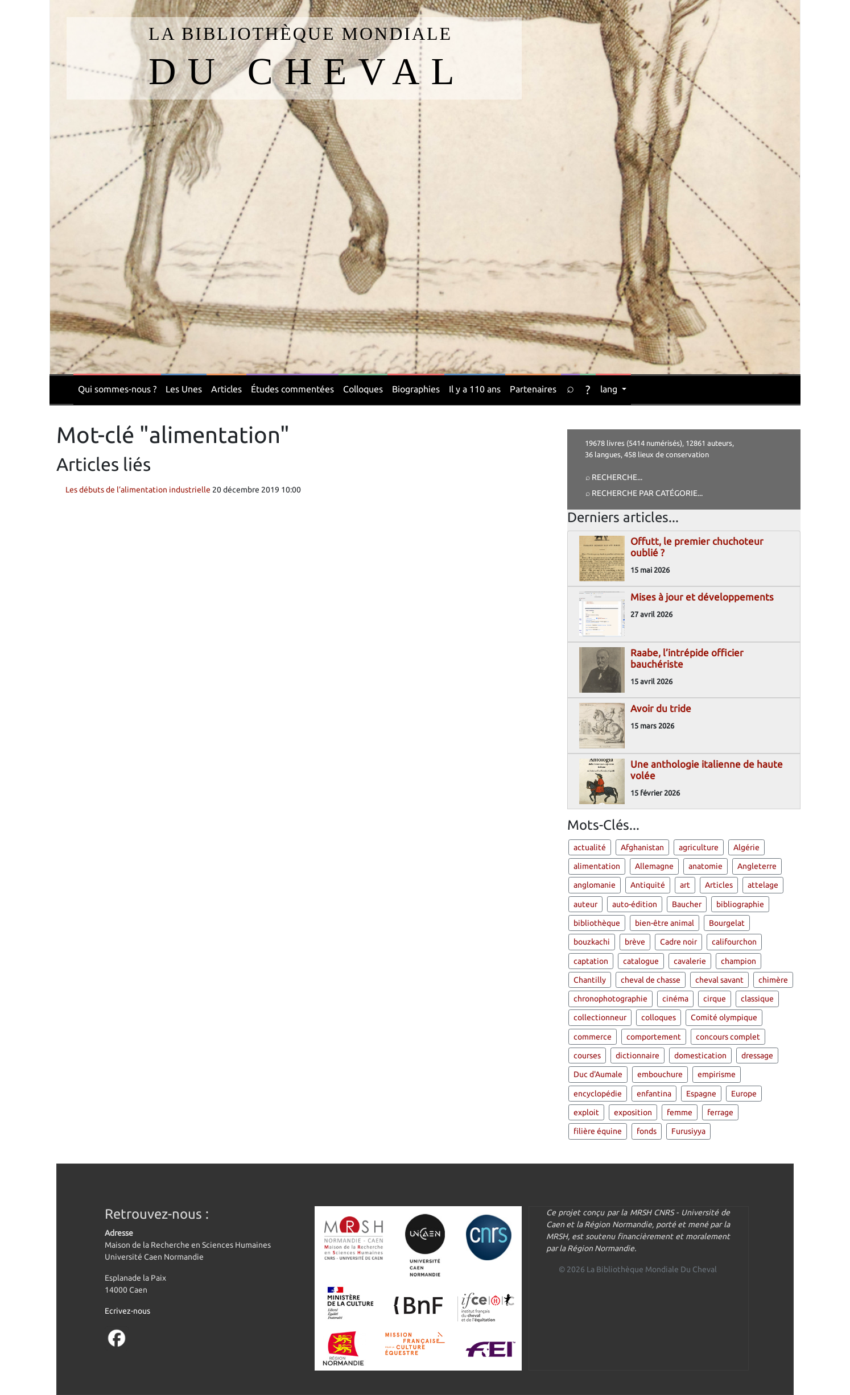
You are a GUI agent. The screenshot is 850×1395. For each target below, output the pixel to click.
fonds (647, 1131)
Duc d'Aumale (597, 1074)
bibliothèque (596, 923)
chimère (773, 979)
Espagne (701, 1093)
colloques (658, 1017)
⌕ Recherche (611, 477)
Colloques (363, 389)
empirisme (717, 1074)
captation (590, 961)
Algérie (746, 847)
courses (587, 1055)
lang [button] (610, 389)
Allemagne (654, 866)
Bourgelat (727, 923)
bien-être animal (664, 923)
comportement (653, 1036)
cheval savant (719, 979)
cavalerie (690, 961)
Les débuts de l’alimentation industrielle (138, 489)
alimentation (596, 866)
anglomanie (594, 884)
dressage (757, 1055)
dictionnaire (637, 1055)
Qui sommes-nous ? (117, 389)
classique (757, 998)
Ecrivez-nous (127, 1310)
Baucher (687, 904)
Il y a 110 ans (475, 389)
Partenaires (533, 389)
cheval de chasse (650, 979)
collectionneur (599, 1017)
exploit (586, 1112)
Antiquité (647, 884)
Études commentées (292, 389)
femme (679, 1112)
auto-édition (634, 904)
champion (738, 961)
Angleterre (757, 866)
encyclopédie (597, 1093)
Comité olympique (724, 1017)
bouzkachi (591, 941)
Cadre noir (678, 941)
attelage (763, 884)
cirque (714, 998)
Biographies (416, 389)
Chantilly (589, 979)
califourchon (734, 941)
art (685, 884)
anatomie (705, 866)
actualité (589, 847)
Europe (744, 1093)
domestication (700, 1055)
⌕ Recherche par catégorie (641, 493)
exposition (633, 1112)
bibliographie (740, 904)
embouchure (660, 1074)
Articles (226, 389)
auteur (585, 904)
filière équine (597, 1131)
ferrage (720, 1112)
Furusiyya (688, 1131)
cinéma (675, 998)
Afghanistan (642, 847)
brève (635, 941)
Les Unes (184, 389)
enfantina (654, 1093)
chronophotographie (610, 998)
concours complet (728, 1036)
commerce (592, 1036)
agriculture (699, 847)
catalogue (641, 961)
